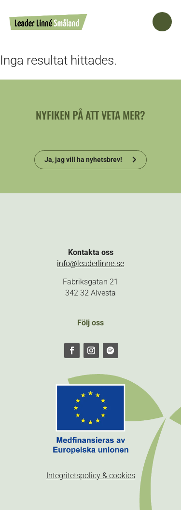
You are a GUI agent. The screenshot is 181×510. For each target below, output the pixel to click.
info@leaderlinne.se (90, 263)
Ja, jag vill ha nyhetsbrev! (83, 159)
